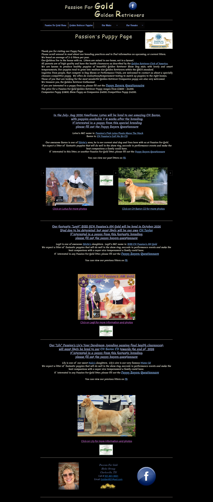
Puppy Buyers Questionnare (150, 151)
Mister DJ (146, 362)
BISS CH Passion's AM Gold (142, 244)
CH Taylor (146, 230)
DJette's (83, 142)
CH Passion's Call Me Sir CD (112, 136)
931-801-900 (111, 476)
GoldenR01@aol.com (111, 479)
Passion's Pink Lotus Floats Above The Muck (119, 133)
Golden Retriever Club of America (149, 63)
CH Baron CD (109, 349)
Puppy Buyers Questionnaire (125, 85)
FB (124, 157)
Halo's (92, 362)
